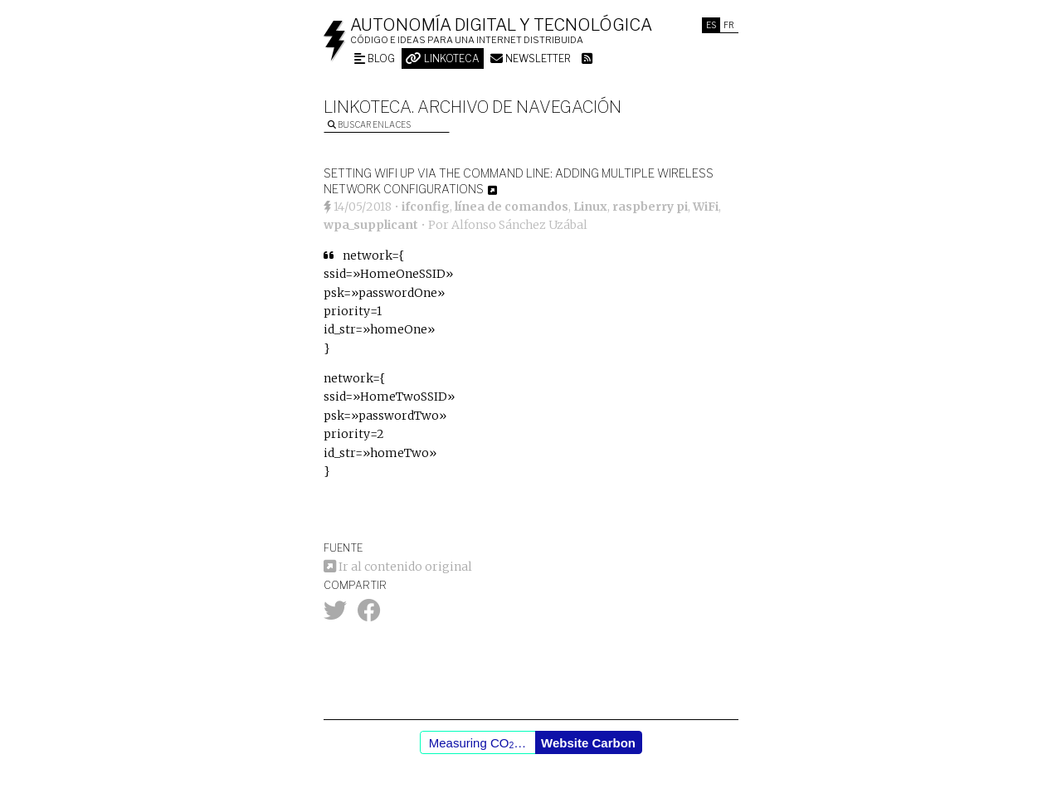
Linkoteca (443, 58)
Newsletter (530, 58)
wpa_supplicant (371, 224)
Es (711, 25)
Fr (728, 25)
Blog (374, 58)
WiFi (706, 206)
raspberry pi (650, 206)
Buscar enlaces (369, 124)
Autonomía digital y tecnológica (501, 25)
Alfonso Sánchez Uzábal (519, 224)
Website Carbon (588, 743)
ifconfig (426, 206)
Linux (590, 206)
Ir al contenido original (398, 566)
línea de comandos (511, 206)
